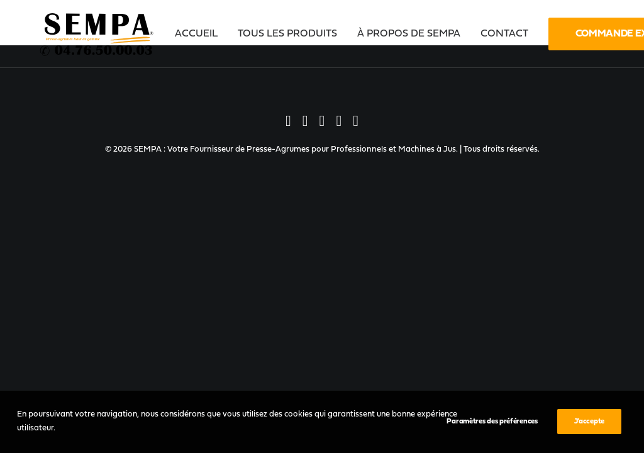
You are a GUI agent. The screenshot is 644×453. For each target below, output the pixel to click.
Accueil (196, 34)
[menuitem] (200, 34)
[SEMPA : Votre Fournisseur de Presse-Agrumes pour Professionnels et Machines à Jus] (97, 34)
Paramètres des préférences (492, 421)
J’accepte (589, 421)
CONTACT (504, 34)
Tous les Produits (287, 34)
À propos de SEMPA (408, 34)
